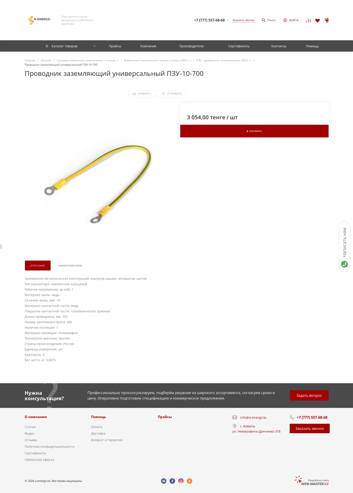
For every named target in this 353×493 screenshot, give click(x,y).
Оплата (97, 427)
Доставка (98, 433)
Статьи (30, 427)
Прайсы (165, 416)
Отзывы (31, 440)
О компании (36, 416)
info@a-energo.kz (253, 417)
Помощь (98, 416)
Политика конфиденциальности (49, 446)
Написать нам (344, 242)
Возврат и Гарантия (106, 440)
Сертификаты (35, 453)
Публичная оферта (39, 459)
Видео (29, 433)
